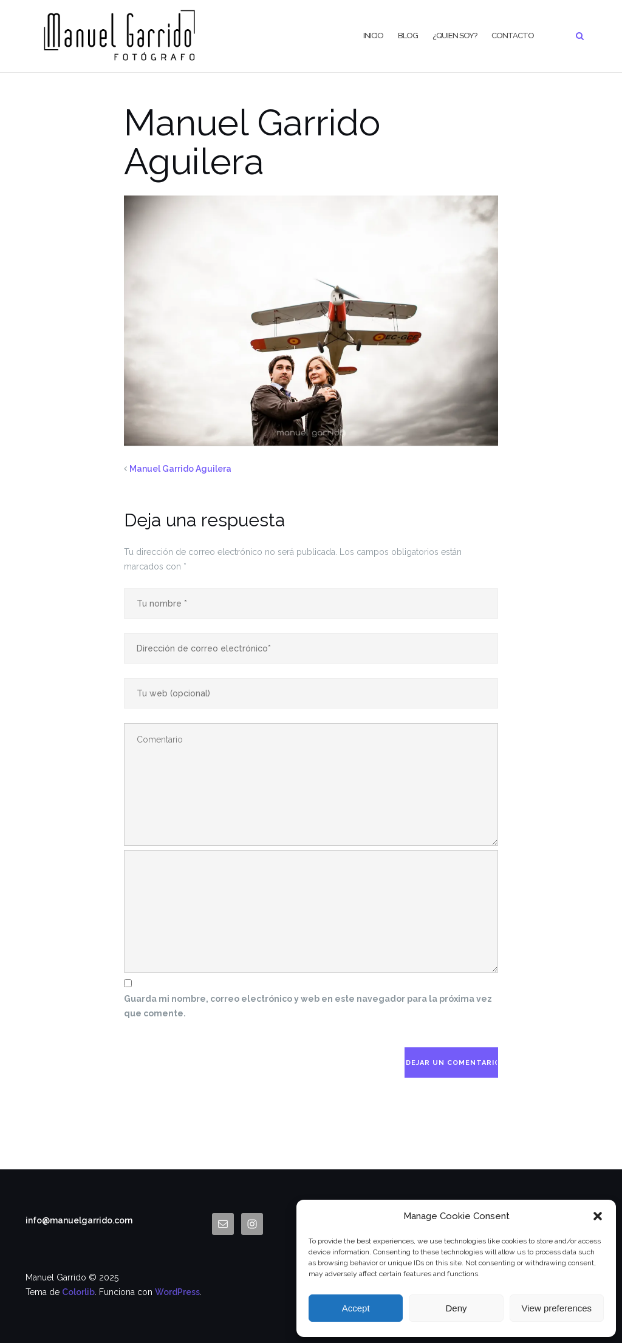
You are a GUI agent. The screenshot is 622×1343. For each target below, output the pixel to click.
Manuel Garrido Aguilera (180, 469)
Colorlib (78, 1292)
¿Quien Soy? (454, 35)
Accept (356, 1308)
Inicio (373, 35)
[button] (598, 1216)
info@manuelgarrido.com (79, 1220)
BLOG (408, 35)
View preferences (557, 1308)
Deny (455, 1308)
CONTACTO (512, 35)
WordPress (177, 1292)
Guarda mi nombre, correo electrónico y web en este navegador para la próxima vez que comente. (308, 1006)
